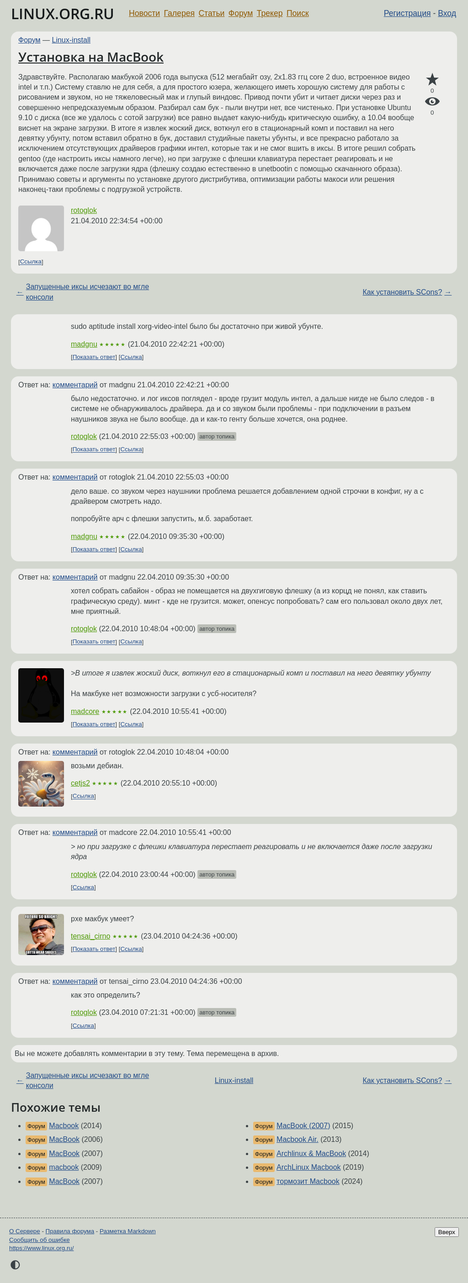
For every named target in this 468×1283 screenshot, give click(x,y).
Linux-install (71, 40)
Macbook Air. (298, 1139)
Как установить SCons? (402, 292)
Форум (241, 13)
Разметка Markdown (128, 1231)
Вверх (446, 1232)
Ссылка (31, 262)
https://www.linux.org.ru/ (41, 1248)
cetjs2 (80, 783)
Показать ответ (94, 357)
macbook (64, 1167)
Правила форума (70, 1231)
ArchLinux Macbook (309, 1167)
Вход (447, 13)
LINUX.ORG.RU (62, 13)
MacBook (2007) (303, 1126)
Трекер (270, 13)
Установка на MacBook (91, 56)
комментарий (75, 385)
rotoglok (84, 210)
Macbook (64, 1126)
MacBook (64, 1139)
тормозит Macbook (308, 1181)
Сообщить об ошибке (39, 1239)
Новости (144, 13)
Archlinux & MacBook (311, 1153)
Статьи (211, 13)
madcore (85, 711)
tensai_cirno (90, 936)
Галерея (179, 13)
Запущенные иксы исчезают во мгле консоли (87, 292)
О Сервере (24, 1231)
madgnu (84, 344)
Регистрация (407, 13)
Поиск (298, 13)
